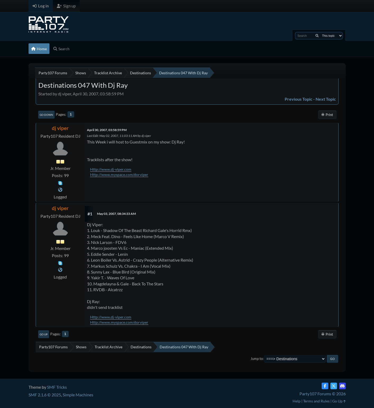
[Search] (317, 35)
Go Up (44, 334)
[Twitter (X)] (333, 386)
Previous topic (298, 98)
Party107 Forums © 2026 (322, 393)
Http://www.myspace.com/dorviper (119, 174)
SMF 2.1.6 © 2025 (45, 394)
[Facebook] (325, 386)
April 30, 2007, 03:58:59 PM (107, 130)
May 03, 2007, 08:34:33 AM (116, 213)
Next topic (326, 98)
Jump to (257, 358)
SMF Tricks (57, 387)
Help (297, 401)
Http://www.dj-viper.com (110, 169)
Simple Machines (78, 394)
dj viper (60, 128)
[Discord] (342, 386)
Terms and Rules (316, 401)
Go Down (46, 114)
